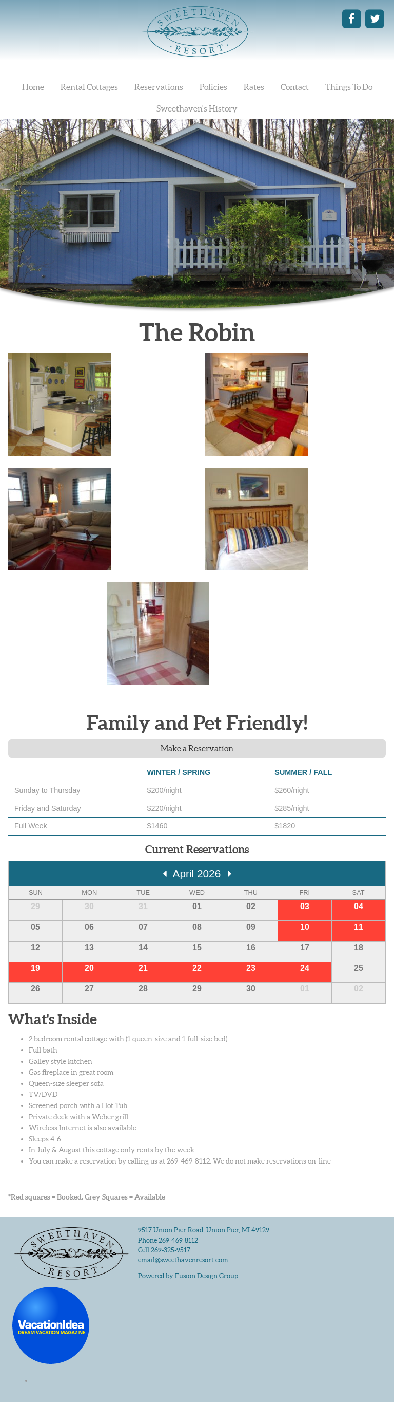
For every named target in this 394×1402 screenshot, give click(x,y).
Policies (213, 86)
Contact (295, 86)
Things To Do (348, 86)
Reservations (158, 86)
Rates (254, 86)
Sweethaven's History (197, 108)
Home (33, 86)
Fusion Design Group (206, 1276)
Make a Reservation (197, 748)
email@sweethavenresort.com (183, 1260)
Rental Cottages (89, 86)
